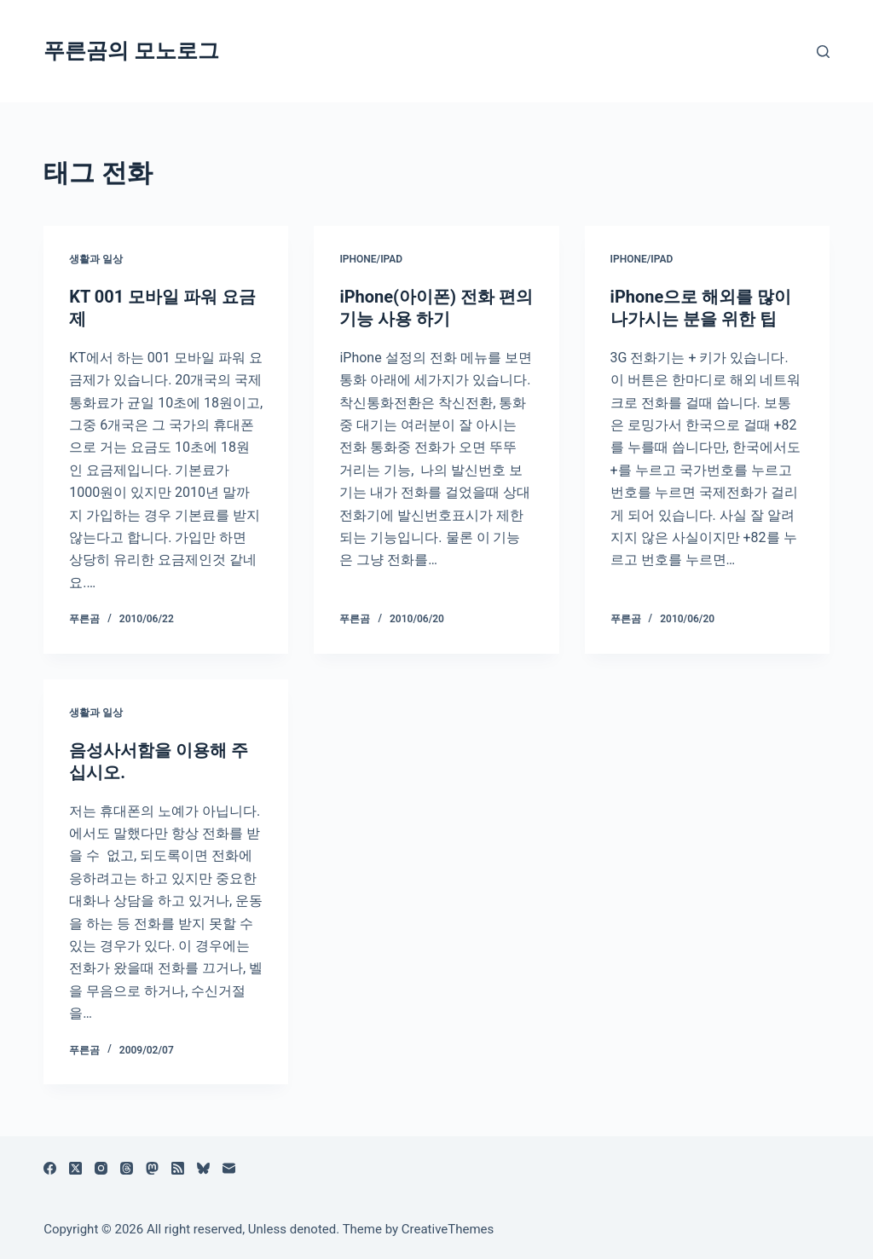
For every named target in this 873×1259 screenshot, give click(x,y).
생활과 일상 (96, 259)
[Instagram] (101, 1168)
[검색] (823, 51)
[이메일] (229, 1168)
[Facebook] (49, 1168)
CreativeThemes (448, 1229)
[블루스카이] (203, 1168)
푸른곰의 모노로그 (131, 50)
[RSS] (177, 1168)
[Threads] (126, 1168)
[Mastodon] (152, 1168)
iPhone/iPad (370, 259)
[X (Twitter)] (75, 1168)
